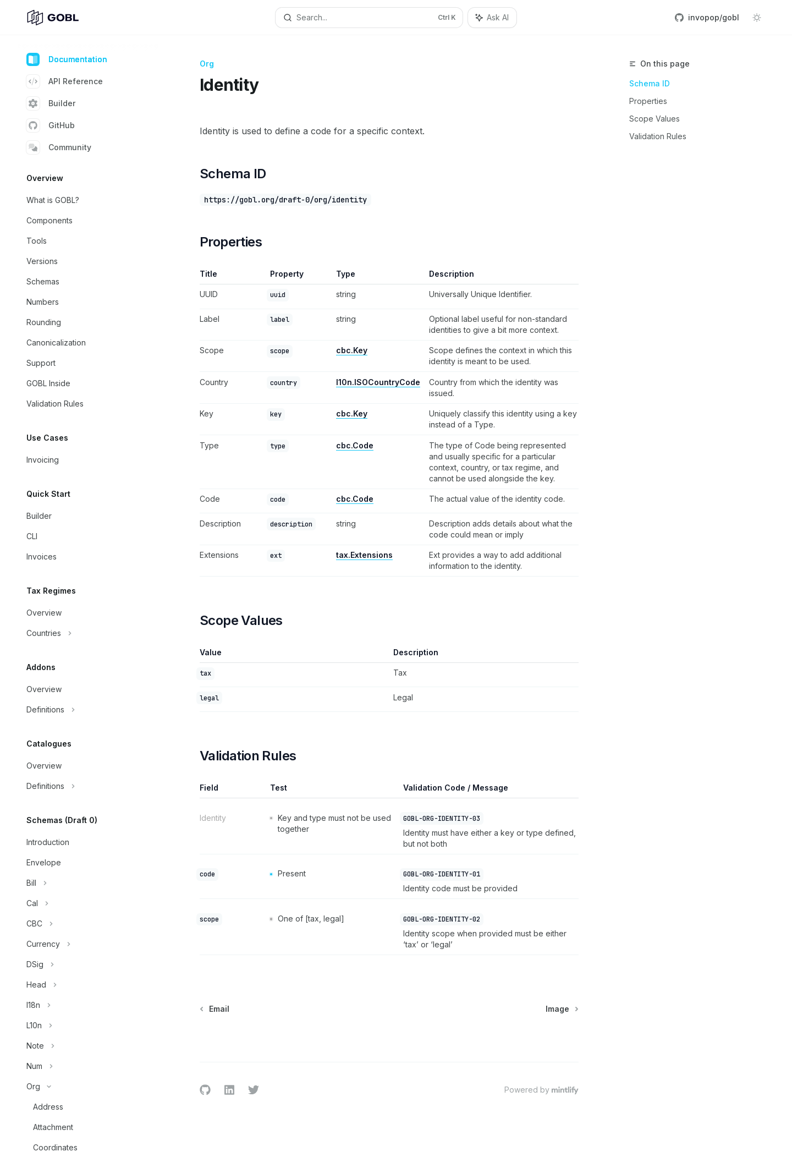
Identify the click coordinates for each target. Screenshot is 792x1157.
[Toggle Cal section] (88, 903)
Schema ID (649, 83)
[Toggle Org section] (88, 1086)
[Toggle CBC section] (88, 924)
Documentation (66, 59)
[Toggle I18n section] (88, 1005)
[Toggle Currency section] (88, 944)
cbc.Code (354, 445)
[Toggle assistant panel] (492, 18)
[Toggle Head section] (88, 985)
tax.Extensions (364, 555)
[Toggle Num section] (88, 1066)
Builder (50, 103)
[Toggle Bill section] (88, 883)
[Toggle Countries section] (88, 633)
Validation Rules (657, 136)
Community (58, 147)
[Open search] (369, 18)
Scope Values (654, 118)
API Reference (64, 81)
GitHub (50, 125)
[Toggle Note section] (88, 1046)
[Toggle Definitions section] (88, 710)
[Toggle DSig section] (88, 964)
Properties (648, 101)
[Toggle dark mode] (757, 17)
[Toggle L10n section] (88, 1025)
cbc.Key (351, 350)
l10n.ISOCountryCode (378, 382)
